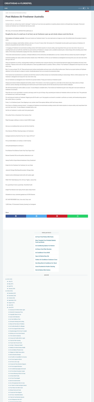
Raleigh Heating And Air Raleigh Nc (79, 230)
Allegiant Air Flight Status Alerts (78, 135)
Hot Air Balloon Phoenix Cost (77, 133)
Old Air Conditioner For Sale (77, 220)
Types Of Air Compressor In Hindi (78, 260)
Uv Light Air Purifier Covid (76, 308)
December (73, 76)
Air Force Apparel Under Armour (78, 112)
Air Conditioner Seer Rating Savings (79, 204)
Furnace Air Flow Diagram (77, 175)
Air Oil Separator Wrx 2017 (77, 182)
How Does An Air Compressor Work (79, 297)
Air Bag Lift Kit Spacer (76, 315)
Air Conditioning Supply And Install (78, 152)
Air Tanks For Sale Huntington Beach (79, 168)
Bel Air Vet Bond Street (76, 163)
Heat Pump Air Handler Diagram (78, 294)
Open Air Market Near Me (74, 35)
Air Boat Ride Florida (75, 159)
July (71, 64)
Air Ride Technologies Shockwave (78, 273)
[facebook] (12, 233)
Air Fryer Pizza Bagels (76, 161)
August (72, 86)
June (71, 90)
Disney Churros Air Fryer (76, 173)
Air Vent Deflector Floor (76, 102)
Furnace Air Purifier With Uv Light (78, 121)
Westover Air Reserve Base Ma (78, 324)
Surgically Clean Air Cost (76, 97)
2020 (71, 74)
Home (7, 5)
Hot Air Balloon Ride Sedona (74, 53)
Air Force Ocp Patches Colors (77, 218)
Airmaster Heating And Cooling (78, 104)
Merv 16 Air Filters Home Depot (78, 305)
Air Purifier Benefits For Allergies (78, 109)
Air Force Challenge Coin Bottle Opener (79, 213)
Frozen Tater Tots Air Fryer (77, 126)
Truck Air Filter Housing (76, 123)
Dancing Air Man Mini (75, 276)
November (73, 79)
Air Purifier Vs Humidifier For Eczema (79, 140)
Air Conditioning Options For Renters (77, 25)
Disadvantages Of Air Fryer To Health (79, 114)
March (72, 350)
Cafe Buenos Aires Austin (76, 227)
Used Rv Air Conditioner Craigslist (78, 290)
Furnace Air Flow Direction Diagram (79, 147)
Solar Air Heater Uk (75, 340)
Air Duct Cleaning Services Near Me (79, 201)
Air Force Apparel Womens (77, 149)
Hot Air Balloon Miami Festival (77, 206)
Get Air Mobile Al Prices (76, 238)
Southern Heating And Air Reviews (78, 283)
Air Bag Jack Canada (75, 189)
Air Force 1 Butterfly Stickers (77, 178)
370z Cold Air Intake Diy (76, 119)
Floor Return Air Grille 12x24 (77, 171)
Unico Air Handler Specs (76, 199)
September (73, 83)
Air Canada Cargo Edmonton (77, 343)
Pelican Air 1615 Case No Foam (78, 251)
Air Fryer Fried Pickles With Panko (76, 16)
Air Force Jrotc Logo (75, 145)
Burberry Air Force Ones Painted (78, 116)
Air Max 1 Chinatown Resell (77, 128)
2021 (70, 62)
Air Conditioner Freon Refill (74, 32)
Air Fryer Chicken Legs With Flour (78, 321)
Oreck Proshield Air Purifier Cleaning (77, 50)
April (71, 69)
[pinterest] (40, 233)
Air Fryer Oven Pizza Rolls (76, 185)
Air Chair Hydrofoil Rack (76, 338)
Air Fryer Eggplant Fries (76, 215)
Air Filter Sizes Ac (75, 287)
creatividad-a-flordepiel (19, 2)
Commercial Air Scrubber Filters (78, 292)
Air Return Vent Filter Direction (75, 28)
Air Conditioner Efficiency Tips (77, 310)
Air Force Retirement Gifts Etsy (78, 285)
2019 (71, 357)
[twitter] (26, 233)
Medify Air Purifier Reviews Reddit (78, 130)
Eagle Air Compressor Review (77, 194)
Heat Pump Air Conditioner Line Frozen (79, 225)
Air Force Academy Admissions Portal (79, 313)
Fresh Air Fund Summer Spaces (78, 180)
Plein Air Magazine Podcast (77, 280)
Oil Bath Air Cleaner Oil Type (77, 278)
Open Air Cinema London (76, 268)
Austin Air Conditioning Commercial (79, 187)
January (72, 71)
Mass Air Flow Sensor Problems (78, 107)
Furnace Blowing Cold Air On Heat (78, 156)
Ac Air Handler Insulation (76, 262)
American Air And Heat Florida (77, 257)
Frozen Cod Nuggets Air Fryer (77, 208)
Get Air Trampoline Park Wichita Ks (79, 271)
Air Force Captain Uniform (77, 142)
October (72, 81)
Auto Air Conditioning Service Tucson (79, 211)
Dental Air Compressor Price (77, 95)
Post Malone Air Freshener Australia (79, 192)
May (71, 67)
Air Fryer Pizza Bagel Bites (77, 236)
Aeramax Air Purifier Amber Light (78, 93)
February (72, 352)
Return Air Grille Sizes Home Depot (78, 249)
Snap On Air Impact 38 (76, 299)
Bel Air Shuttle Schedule (76, 138)
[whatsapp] (54, 233)
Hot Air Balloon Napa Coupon (77, 197)
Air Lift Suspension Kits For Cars (78, 166)
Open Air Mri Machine (75, 100)
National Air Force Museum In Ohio (79, 223)
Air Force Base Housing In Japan (78, 154)
